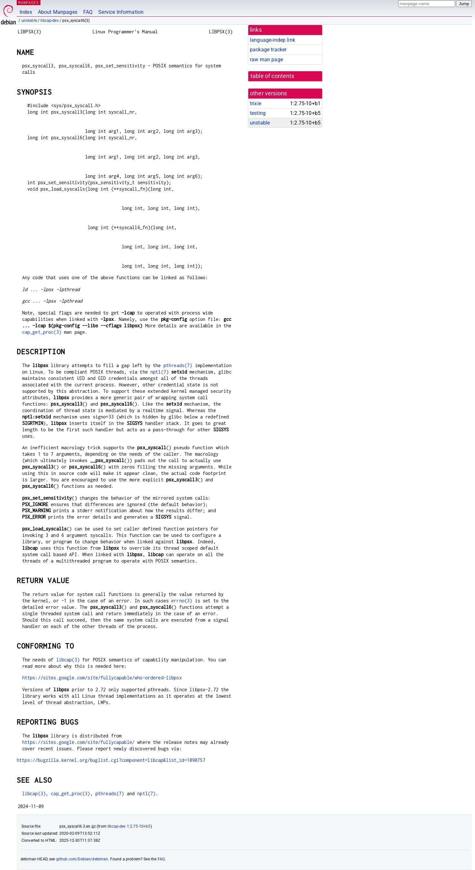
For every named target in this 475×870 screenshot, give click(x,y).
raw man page (266, 59)
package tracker (268, 50)
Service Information (121, 12)
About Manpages (57, 12)
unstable (29, 20)
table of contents (273, 76)
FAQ (87, 12)
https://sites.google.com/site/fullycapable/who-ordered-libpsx (102, 677)
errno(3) (181, 600)
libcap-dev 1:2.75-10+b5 (129, 826)
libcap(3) (68, 659)
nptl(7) (159, 372)
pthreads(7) (177, 365)
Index (26, 12)
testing (258, 113)
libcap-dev (49, 20)
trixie (255, 103)
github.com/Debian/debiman (82, 859)
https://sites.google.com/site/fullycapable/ (78, 742)
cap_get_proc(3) (41, 332)
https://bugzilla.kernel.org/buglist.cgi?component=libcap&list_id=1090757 (111, 760)
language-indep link (272, 40)
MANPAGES (28, 2)
